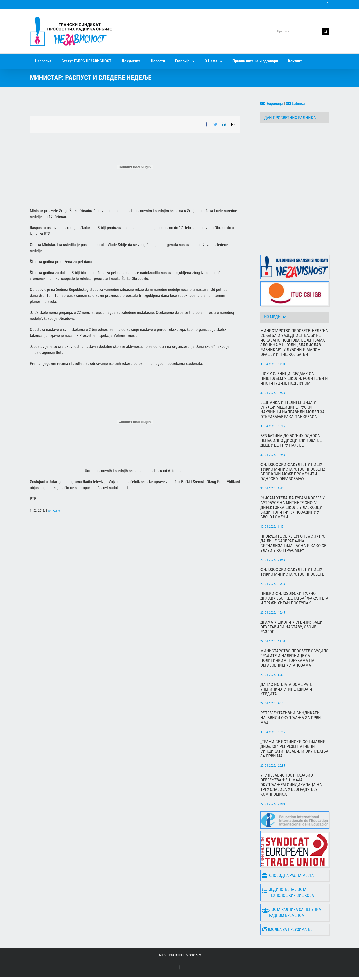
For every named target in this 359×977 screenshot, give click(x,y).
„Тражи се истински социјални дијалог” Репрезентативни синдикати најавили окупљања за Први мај (294, 748)
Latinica (295, 103)
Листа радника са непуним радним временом (292, 912)
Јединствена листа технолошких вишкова (288, 892)
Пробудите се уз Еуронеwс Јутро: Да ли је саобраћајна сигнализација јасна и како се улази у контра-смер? (293, 543)
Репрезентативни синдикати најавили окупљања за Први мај (290, 718)
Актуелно (54, 510)
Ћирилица (271, 103)
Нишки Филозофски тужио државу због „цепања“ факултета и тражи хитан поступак (294, 598)
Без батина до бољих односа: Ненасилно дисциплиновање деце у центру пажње (291, 440)
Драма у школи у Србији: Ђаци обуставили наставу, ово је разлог (291, 627)
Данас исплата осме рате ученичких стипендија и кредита (286, 689)
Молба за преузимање (287, 929)
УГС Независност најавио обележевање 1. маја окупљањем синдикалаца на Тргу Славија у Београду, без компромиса (291, 785)
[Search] (325, 31)
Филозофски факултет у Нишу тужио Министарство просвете (292, 572)
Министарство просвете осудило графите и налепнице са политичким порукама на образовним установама (294, 658)
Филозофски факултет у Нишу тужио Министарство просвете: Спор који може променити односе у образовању (292, 471)
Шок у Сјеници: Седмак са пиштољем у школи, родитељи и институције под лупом (294, 378)
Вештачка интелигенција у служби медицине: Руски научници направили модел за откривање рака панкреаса (292, 409)
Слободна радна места (288, 875)
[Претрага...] (297, 31)
